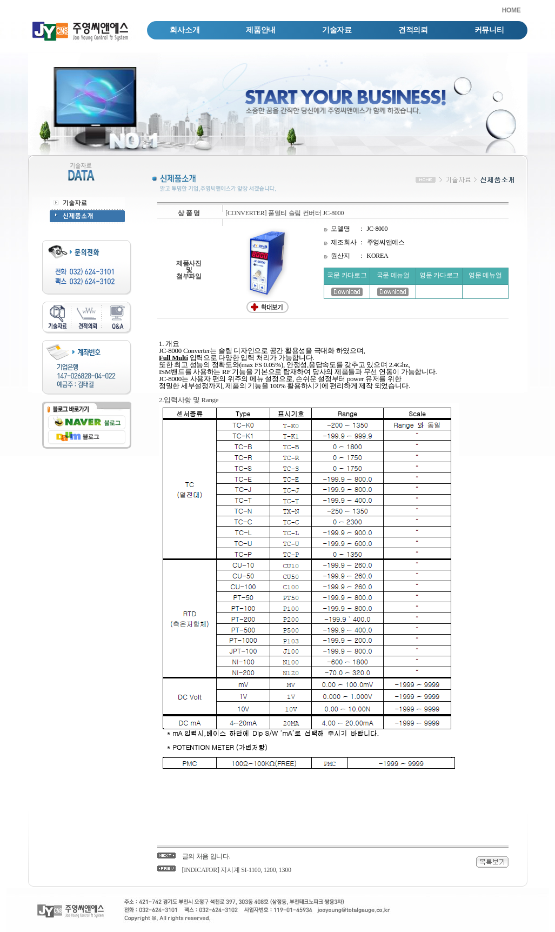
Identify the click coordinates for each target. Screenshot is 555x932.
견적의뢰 (413, 30)
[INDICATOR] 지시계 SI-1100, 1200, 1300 (236, 870)
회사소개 (184, 30)
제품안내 (261, 30)
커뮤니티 (489, 30)
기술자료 (337, 30)
